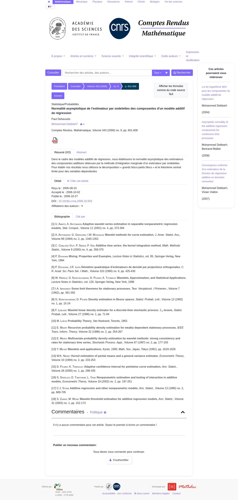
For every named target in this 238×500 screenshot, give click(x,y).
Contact (176, 493)
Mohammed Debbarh (64, 124)
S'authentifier (119, 460)
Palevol (129, 1)
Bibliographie (62, 216)
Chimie (141, 1)
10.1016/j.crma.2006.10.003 (75, 201)
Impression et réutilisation (193, 56)
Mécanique (82, 1)
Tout (156, 72)
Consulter (53, 72)
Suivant (58, 95)
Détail (57, 181)
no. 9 (116, 86)
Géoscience (113, 1)
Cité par (80, 216)
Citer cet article (77, 181)
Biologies (155, 1)
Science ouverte (112, 56)
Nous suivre (141, 493)
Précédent (59, 86)
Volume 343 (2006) (97, 86)
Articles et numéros (82, 56)
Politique (98, 412)
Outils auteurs (170, 56)
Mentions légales (161, 493)
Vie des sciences (173, 1)
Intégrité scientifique (141, 56)
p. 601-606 (130, 86)
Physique (97, 1)
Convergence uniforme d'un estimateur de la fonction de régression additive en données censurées (214, 173)
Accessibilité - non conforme (117, 493)
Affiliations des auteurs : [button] (67, 206)
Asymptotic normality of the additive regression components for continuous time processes (215, 129)
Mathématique (63, 1)
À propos (57, 56)
